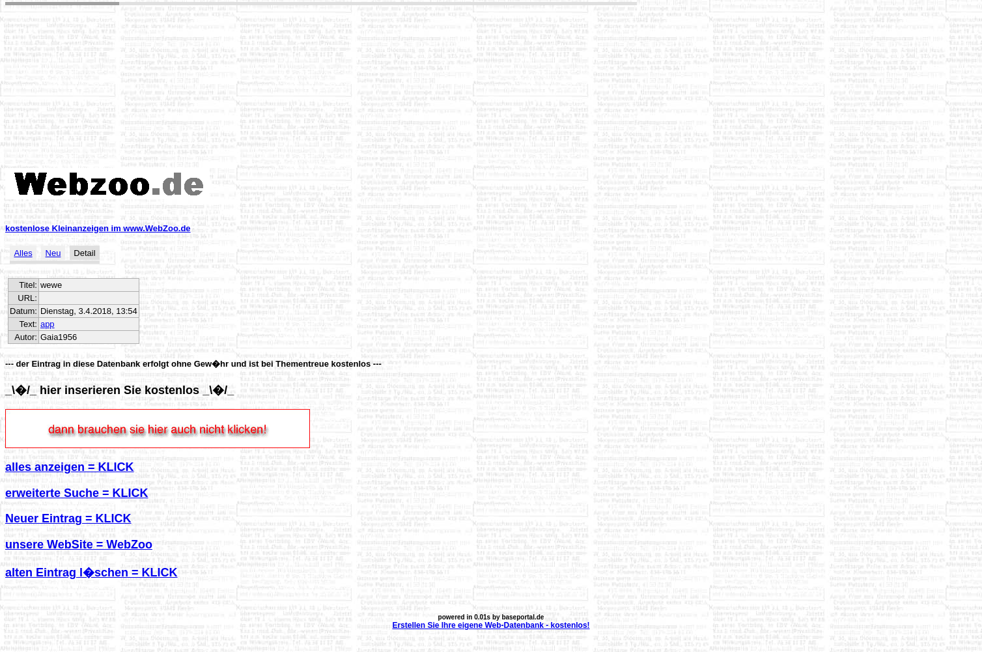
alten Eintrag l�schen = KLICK (91, 572)
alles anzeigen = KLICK (69, 467)
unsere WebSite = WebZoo (78, 544)
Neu (53, 253)
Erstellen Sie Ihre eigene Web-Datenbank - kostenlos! (490, 625)
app (47, 324)
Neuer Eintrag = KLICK (68, 518)
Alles (23, 253)
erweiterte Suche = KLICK (76, 493)
